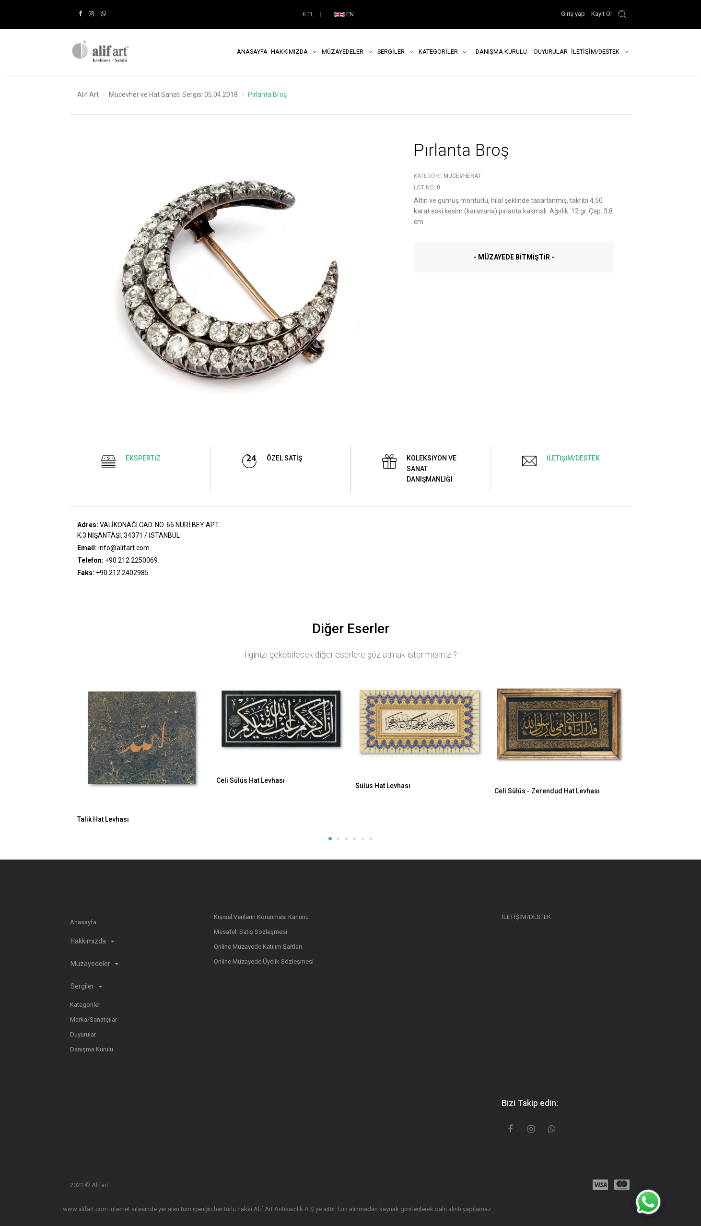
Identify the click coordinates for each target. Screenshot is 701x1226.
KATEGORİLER (439, 51)
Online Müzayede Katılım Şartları (258, 946)
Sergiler (86, 986)
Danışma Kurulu (91, 1049)
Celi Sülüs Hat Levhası (250, 780)
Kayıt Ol (601, 13)
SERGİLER (391, 51)
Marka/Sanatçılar (93, 1019)
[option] (233, 285)
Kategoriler (85, 1004)
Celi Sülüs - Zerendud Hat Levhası (547, 791)
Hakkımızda (290, 51)
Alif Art (88, 94)
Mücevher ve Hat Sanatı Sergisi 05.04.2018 (173, 94)
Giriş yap (573, 13)
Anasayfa (252, 51)
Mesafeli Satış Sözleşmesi (250, 931)
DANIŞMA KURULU (501, 51)
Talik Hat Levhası (103, 819)
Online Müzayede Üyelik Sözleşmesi (264, 961)
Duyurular (551, 51)
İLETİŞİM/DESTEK (596, 51)
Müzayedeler (343, 51)
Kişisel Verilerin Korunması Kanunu (261, 916)
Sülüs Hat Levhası (382, 786)
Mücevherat (462, 176)
